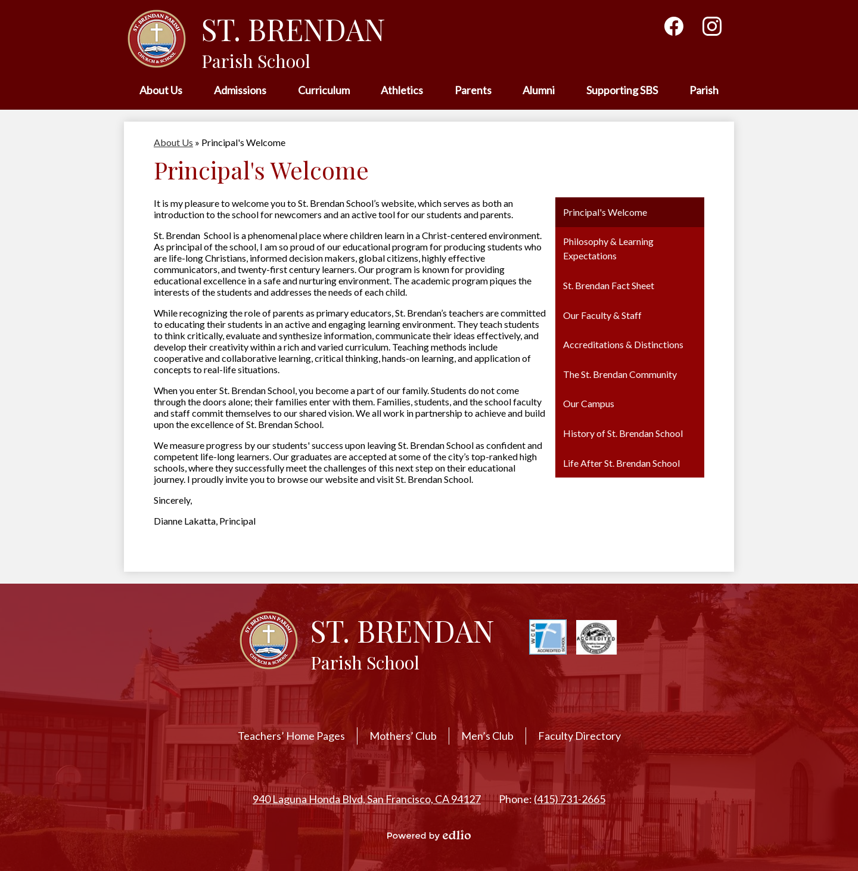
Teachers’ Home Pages (291, 735)
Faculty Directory (579, 735)
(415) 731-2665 (569, 798)
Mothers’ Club (403, 735)
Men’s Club (487, 735)
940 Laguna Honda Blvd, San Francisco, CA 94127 (367, 798)
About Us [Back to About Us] (173, 142)
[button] (160, 91)
